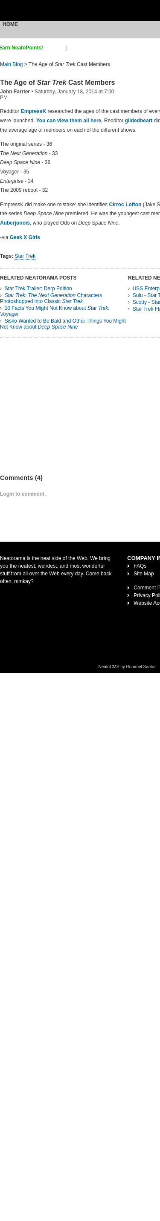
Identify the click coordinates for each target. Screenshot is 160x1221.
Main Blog (11, 64)
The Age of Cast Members (57, 82)
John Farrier (15, 92)
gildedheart (139, 121)
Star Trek (25, 256)
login (73, 48)
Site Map (144, 574)
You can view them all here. (69, 121)
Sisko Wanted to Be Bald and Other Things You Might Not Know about (63, 324)
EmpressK (33, 111)
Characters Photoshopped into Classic (51, 298)
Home (10, 24)
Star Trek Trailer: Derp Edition (38, 289)
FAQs (140, 566)
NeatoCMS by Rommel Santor (127, 666)
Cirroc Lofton (125, 205)
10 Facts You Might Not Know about (55, 311)
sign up (55, 48)
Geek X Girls (25, 237)
